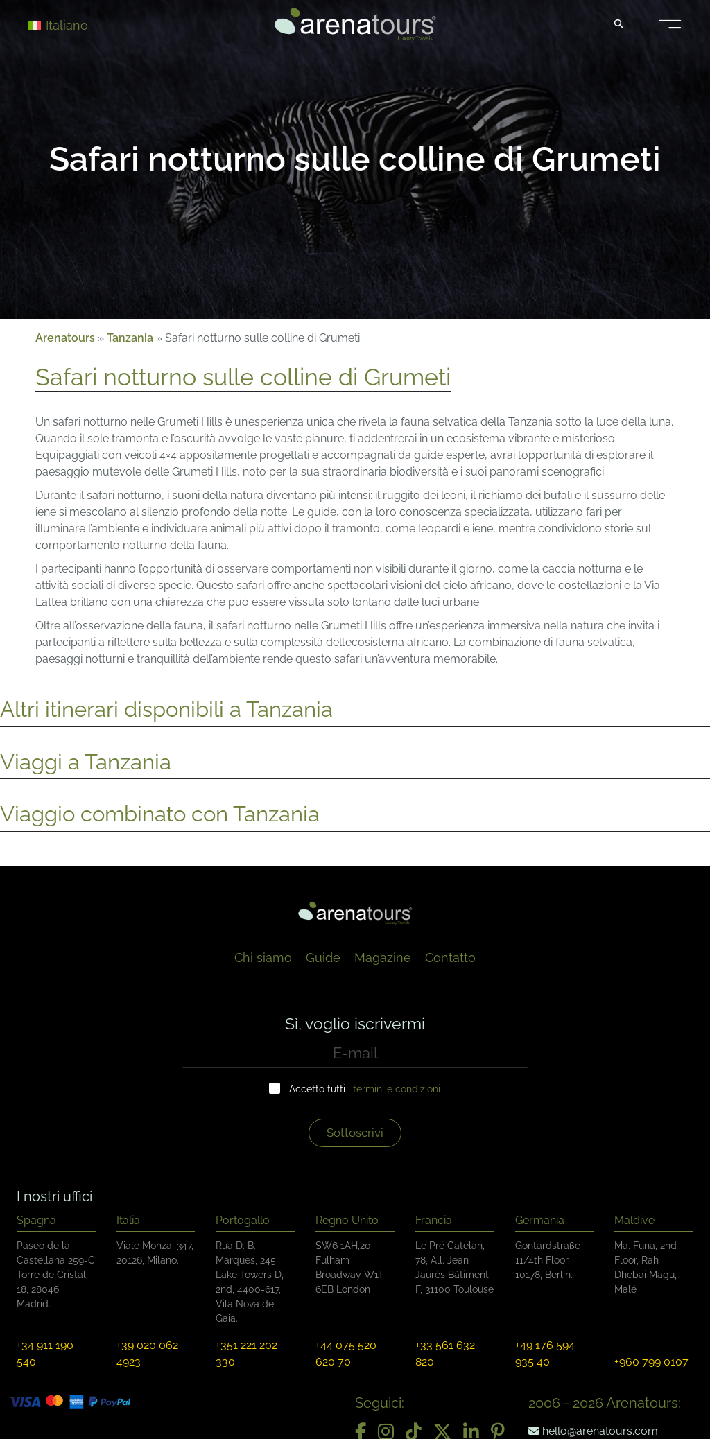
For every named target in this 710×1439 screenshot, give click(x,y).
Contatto (450, 957)
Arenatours (65, 338)
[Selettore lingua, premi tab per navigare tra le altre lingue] (77, 25)
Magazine (382, 957)
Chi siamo (263, 957)
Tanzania (130, 338)
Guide (323, 957)
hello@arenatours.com (593, 1431)
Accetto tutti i (364, 1088)
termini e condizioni (396, 1088)
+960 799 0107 (651, 1361)
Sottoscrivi (355, 1133)
